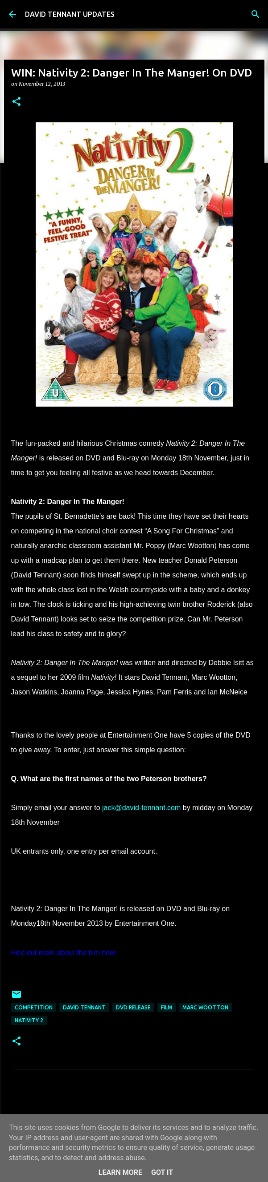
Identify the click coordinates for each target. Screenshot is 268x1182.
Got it (162, 1172)
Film (166, 1007)
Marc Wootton (205, 1007)
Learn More (120, 1172)
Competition (34, 1007)
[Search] (255, 14)
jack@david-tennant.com (141, 807)
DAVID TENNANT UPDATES (70, 14)
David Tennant (84, 1007)
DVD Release (133, 1007)
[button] (16, 102)
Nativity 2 (29, 1020)
